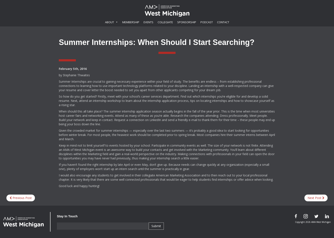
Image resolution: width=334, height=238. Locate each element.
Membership (130, 22)
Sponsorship (186, 22)
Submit (156, 226)
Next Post (316, 198)
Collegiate (165, 22)
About (111, 22)
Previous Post (21, 198)
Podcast (206, 22)
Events (148, 22)
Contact (223, 22)
